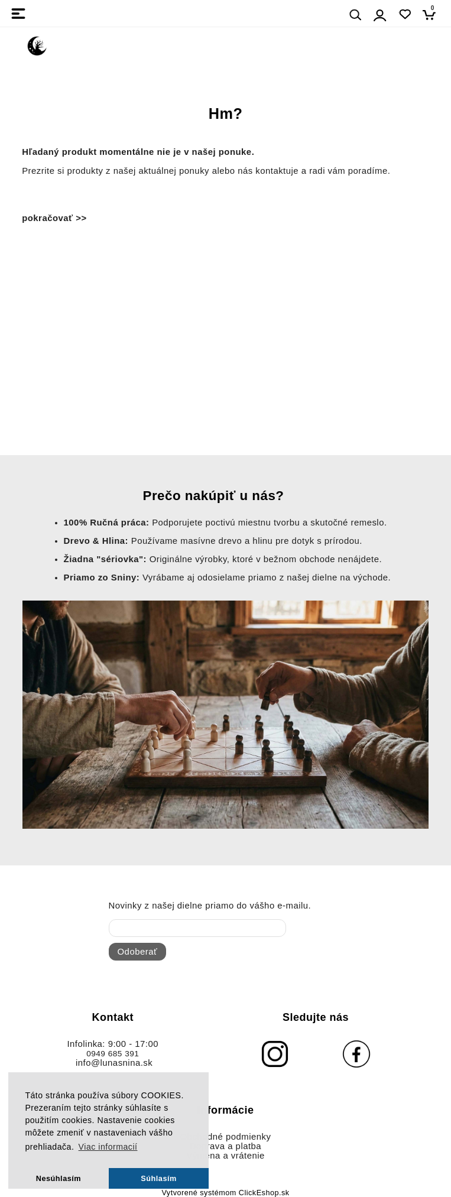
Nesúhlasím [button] (58, 1178)
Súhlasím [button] (159, 1178)
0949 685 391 (112, 1053)
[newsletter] (197, 928)
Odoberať (137, 951)
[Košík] (432, 14)
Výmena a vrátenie (225, 1155)
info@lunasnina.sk (114, 1063)
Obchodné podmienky (225, 1136)
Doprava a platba (225, 1146)
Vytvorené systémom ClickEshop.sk (225, 1193)
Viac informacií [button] (108, 1146)
